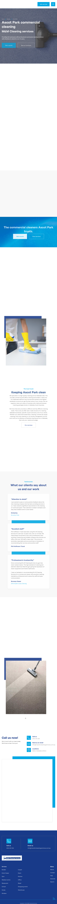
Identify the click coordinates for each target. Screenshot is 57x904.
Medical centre (6, 880)
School (4, 886)
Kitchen (20, 876)
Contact (52, 872)
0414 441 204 (43, 4)
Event (19, 873)
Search (52, 882)
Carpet (20, 869)
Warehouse (21, 890)
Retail (19, 883)
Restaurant (5, 883)
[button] (53, 4)
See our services (26, 45)
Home (3, 19)
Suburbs (8, 19)
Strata (3, 890)
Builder (4, 869)
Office (20, 880)
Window (4, 893)
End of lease (5, 873)
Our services (28, 425)
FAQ (51, 875)
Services (4, 866)
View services (36, 236)
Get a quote (8, 45)
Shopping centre (23, 886)
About (52, 869)
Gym (3, 876)
